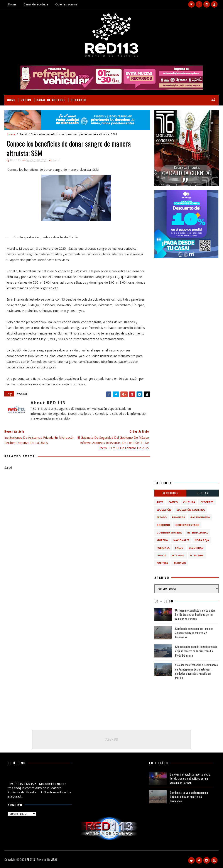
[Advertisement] (186, 289)
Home (12, 4)
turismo (180, 563)
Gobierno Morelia (169, 532)
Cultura (189, 502)
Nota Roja (202, 540)
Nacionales (181, 540)
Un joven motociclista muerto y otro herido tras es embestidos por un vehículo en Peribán (195, 614)
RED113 (26, 100)
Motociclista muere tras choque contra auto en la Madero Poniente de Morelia (38, 776)
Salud (23, 134)
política (162, 563)
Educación (164, 509)
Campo (173, 502)
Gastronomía (200, 517)
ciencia (161, 555)
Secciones (170, 493)
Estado (162, 517)
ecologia (178, 555)
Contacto (78, 100)
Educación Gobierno (191, 509)
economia (197, 555)
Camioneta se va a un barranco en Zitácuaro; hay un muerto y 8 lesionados (194, 632)
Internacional (197, 532)
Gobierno (163, 525)
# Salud (22, 394)
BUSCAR (202, 493)
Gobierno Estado (187, 525)
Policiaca (163, 547)
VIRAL (54, 859)
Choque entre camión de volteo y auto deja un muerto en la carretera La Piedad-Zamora (196, 650)
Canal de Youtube (36, 4)
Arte (160, 502)
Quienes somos (66, 4)
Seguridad (196, 547)
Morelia (162, 540)
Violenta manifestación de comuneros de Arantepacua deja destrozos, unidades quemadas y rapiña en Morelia (196, 671)
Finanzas (178, 517)
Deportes (207, 502)
